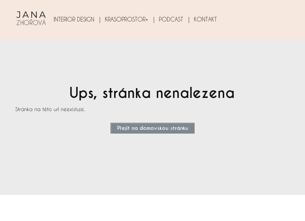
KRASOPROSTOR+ (126, 19)
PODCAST (171, 19)
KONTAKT (205, 19)
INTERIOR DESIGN (74, 19)
